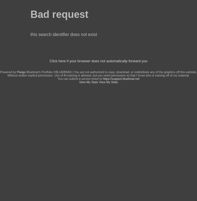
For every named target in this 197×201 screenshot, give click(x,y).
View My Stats (88, 82)
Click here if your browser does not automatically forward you (98, 61)
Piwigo (21, 72)
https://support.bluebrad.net (121, 78)
